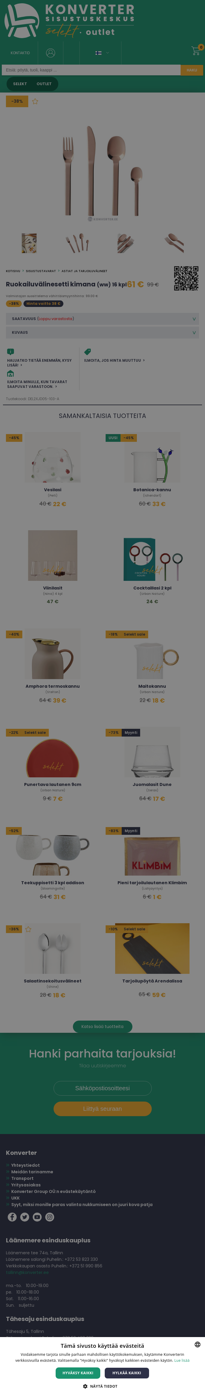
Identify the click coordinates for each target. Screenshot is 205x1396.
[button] (102, 1386)
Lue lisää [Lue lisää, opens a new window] (182, 1360)
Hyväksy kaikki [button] (77, 1372)
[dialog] (102, 698)
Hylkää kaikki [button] (126, 1372)
